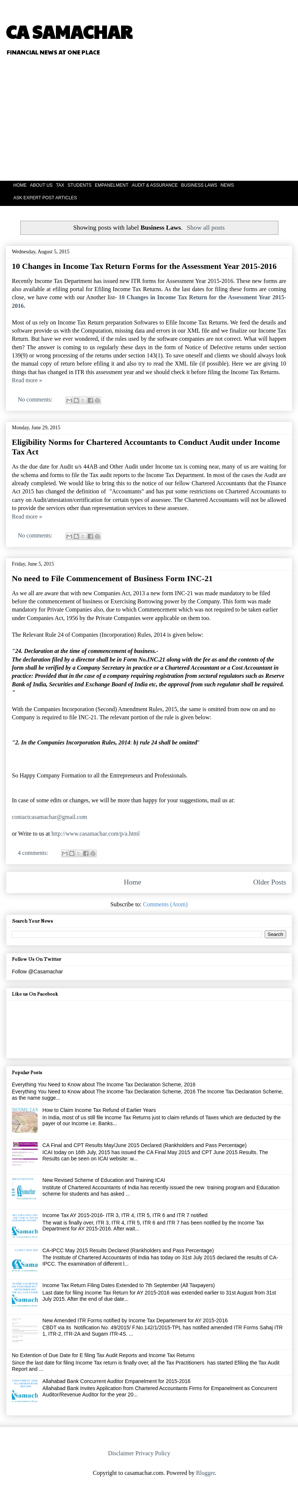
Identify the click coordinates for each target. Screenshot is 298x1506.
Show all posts (206, 227)
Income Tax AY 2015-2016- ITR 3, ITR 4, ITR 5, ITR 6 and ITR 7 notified (125, 1215)
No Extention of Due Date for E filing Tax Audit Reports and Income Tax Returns (103, 1355)
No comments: (36, 399)
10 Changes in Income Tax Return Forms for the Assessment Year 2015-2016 (144, 266)
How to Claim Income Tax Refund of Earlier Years (99, 1110)
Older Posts (269, 882)
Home (132, 882)
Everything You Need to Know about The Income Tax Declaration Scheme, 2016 (103, 1084)
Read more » (27, 380)
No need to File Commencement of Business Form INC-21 (112, 578)
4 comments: (34, 853)
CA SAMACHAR (69, 31)
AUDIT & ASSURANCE (155, 185)
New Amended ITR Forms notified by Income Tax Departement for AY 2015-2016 (135, 1320)
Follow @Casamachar (37, 971)
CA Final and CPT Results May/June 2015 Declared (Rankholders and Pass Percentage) (145, 1145)
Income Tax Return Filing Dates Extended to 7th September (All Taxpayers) (129, 1285)
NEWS (227, 185)
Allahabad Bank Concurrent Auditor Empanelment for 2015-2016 (117, 1381)
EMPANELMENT (111, 185)
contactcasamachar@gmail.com (49, 817)
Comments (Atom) (165, 904)
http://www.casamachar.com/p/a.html (95, 833)
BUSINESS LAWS (199, 185)
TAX (60, 185)
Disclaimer (121, 1453)
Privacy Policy (152, 1453)
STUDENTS (80, 185)
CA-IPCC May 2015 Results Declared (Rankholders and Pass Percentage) (128, 1250)
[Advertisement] (198, 119)
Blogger (205, 1473)
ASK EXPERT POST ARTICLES (45, 197)
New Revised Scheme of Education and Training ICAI (104, 1180)
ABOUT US (41, 185)
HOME (20, 185)
